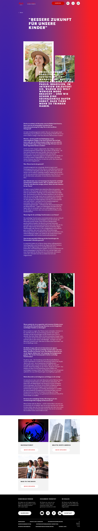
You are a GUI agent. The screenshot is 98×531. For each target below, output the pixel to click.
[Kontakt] (68, 513)
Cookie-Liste (62, 526)
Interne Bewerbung (24, 526)
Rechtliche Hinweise (36, 521)
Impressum (21, 521)
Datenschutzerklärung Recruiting (47, 524)
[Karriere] (58, 3)
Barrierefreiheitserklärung (45, 526)
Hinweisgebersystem (24, 524)
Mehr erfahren (29, 450)
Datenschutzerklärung (55, 521)
